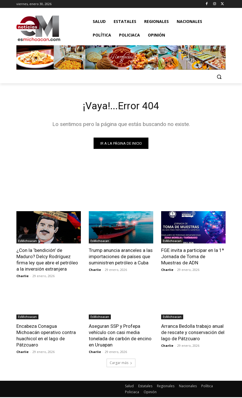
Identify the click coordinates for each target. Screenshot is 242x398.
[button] (219, 76)
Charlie (22, 277)
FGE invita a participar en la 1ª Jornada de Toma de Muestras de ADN (192, 258)
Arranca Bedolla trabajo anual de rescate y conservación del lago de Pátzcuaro (192, 333)
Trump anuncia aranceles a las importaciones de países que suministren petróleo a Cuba (121, 258)
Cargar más (121, 363)
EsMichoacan (27, 242)
